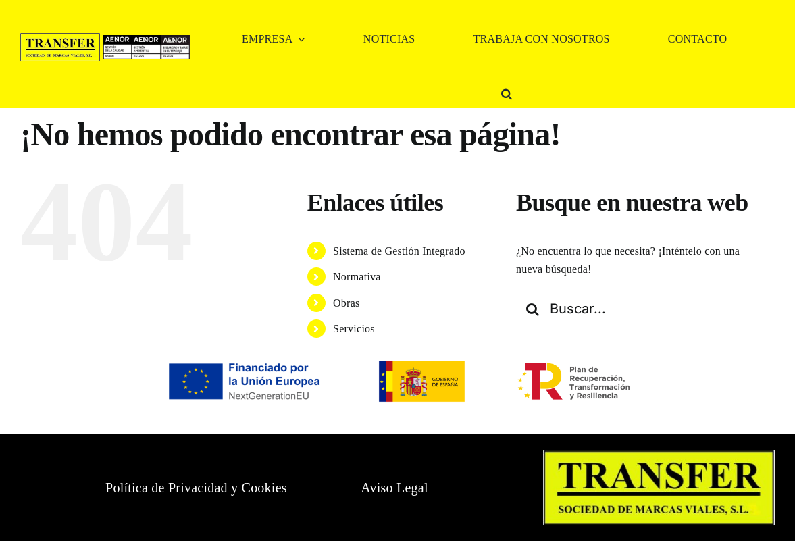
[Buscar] (533, 309)
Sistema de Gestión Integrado (399, 251)
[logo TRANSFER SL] (60, 38)
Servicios (354, 328)
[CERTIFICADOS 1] (117, 40)
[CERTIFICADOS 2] (146, 40)
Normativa (357, 276)
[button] (506, 93)
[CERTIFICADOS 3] (175, 40)
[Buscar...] (635, 309)
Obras (346, 303)
